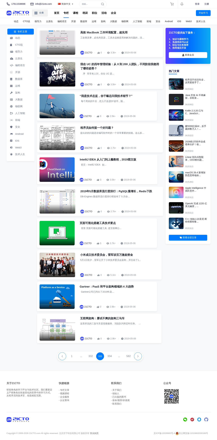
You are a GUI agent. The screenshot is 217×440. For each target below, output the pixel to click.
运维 (94, 21)
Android (169, 21)
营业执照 (94, 433)
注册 (206, 4)
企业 (113, 13)
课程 (75, 13)
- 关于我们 (116, 390)
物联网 (124, 21)
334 (109, 356)
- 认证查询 (64, 400)
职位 (94, 13)
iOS (179, 21)
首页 (56, 13)
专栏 (66, 13)
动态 (16, 21)
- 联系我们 (116, 403)
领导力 (38, 21)
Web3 (189, 21)
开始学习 (203, 13)
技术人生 (200, 21)
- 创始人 (115, 393)
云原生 (49, 21)
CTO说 (26, 21)
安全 (158, 21)
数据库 (83, 21)
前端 (149, 21)
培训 (85, 13)
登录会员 (188, 55)
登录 (197, 4)
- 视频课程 (64, 393)
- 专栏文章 (64, 390)
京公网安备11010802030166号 (192, 433)
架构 (103, 21)
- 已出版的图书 (118, 397)
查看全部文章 (188, 237)
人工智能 (137, 21)
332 (90, 356)
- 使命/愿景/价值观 (120, 400)
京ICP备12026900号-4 (164, 433)
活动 (104, 13)
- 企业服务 (64, 397)
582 (128, 356)
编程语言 (62, 21)
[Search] (93, 4)
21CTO (88, 52)
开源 (73, 21)
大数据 (113, 21)
